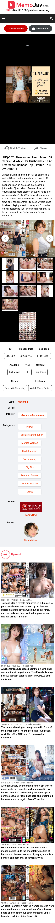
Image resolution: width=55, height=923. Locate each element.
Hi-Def (29, 426)
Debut (30, 491)
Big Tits (30, 467)
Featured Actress (29, 475)
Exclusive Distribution (32, 434)
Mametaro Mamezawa (32, 415)
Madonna (23, 401)
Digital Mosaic (29, 451)
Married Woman (29, 443)
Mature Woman (30, 483)
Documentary (30, 459)
